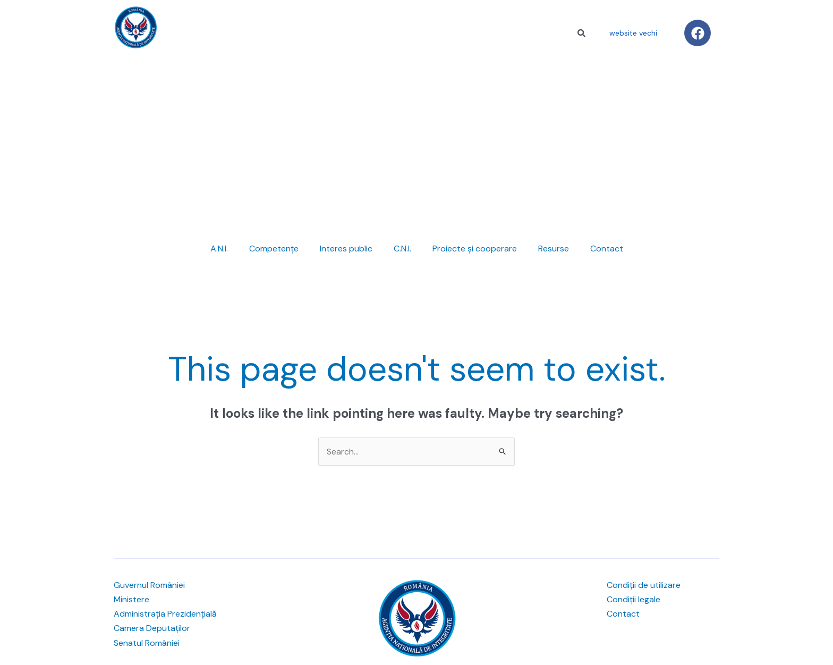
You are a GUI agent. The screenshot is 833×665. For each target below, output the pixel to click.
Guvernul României (149, 585)
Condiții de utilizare (644, 585)
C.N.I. (402, 248)
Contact (606, 248)
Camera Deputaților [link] (152, 628)
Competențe (274, 248)
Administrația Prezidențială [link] (165, 613)
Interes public (346, 248)
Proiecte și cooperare (474, 248)
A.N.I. (219, 248)
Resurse (553, 248)
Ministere (131, 599)
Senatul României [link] (147, 643)
